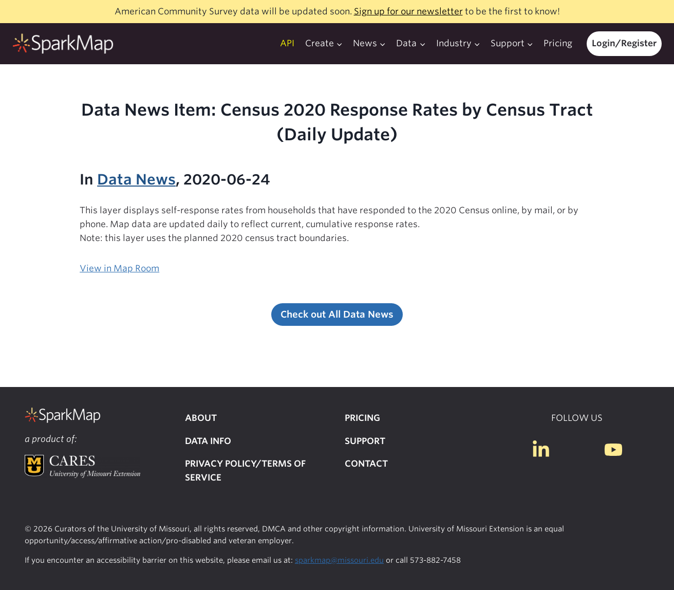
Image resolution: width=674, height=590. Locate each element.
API (287, 43)
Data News (136, 179)
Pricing (558, 43)
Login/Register (624, 43)
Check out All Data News (337, 314)
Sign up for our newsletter (408, 11)
